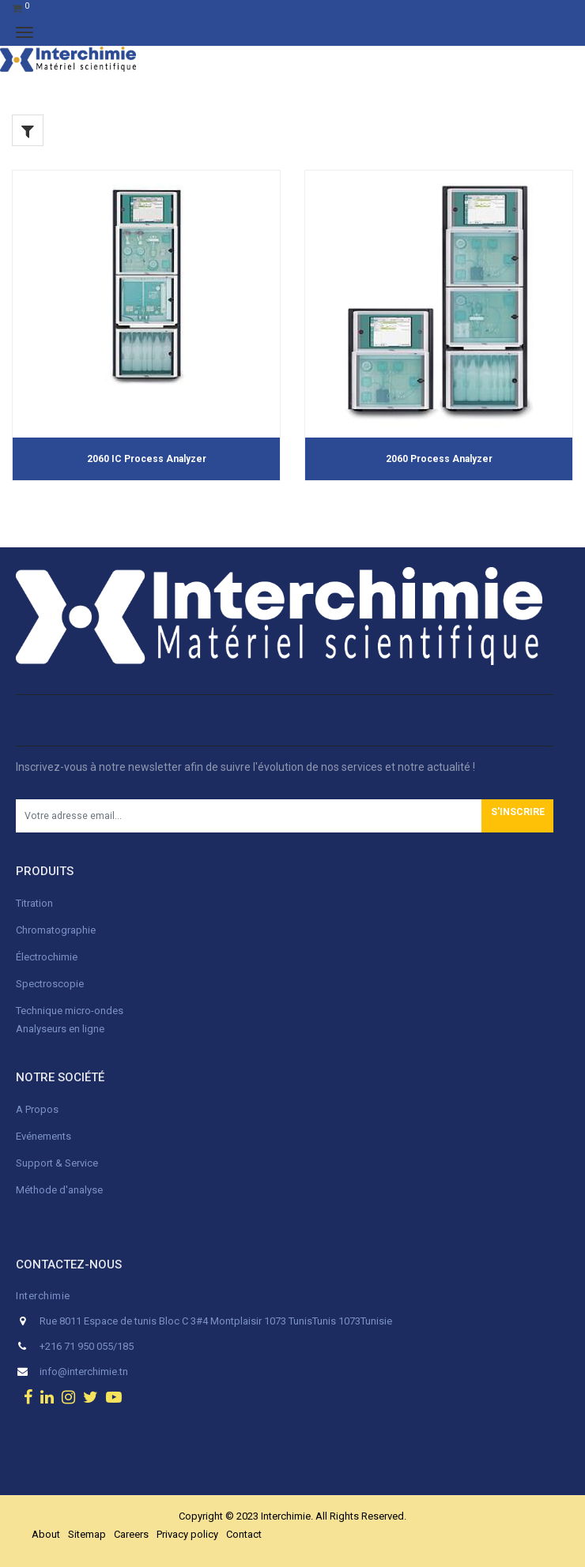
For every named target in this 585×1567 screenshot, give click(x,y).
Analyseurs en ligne (60, 1029)
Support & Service (57, 1163)
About (46, 1534)
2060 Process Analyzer (439, 458)
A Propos (38, 1109)
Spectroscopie (50, 984)
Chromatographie (56, 930)
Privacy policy (187, 1534)
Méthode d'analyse (59, 1190)
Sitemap (87, 1534)
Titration (34, 903)
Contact (244, 1534)
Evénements (43, 1136)
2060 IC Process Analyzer (146, 458)
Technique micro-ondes (69, 1010)
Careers (131, 1534)
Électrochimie (46, 957)
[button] (517, 815)
